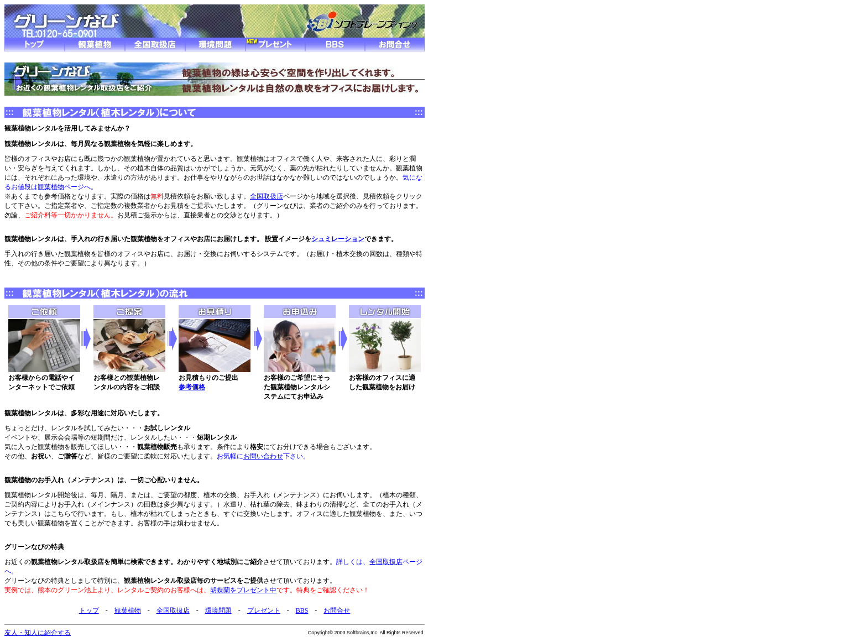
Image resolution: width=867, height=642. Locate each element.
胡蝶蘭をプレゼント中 (243, 590)
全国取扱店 (266, 196)
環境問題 (218, 610)
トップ (89, 610)
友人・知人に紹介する (37, 632)
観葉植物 (51, 187)
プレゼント (263, 610)
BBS (302, 610)
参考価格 (192, 387)
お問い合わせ (263, 456)
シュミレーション (337, 239)
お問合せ (336, 610)
